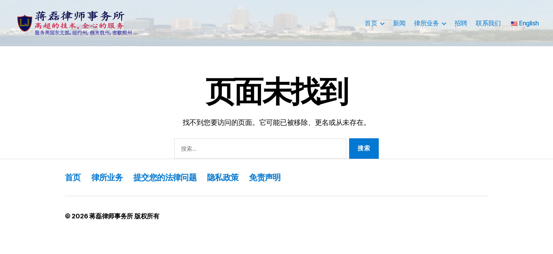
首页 (371, 23)
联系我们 (488, 23)
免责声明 (271, 177)
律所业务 (426, 23)
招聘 (461, 23)
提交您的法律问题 (168, 177)
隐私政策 (228, 177)
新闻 (399, 23)
